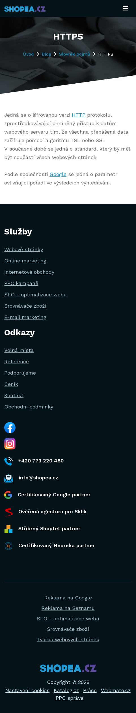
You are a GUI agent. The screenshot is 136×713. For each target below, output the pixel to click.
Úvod (28, 54)
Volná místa (19, 350)
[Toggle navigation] (125, 8)
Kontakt (13, 395)
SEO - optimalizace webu (35, 294)
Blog (46, 54)
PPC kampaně (21, 283)
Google (57, 174)
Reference (16, 361)
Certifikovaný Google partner (47, 495)
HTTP (78, 115)
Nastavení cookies (27, 690)
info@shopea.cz (31, 478)
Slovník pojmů (74, 54)
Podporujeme (20, 373)
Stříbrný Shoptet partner (42, 529)
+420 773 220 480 (34, 461)
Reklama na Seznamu (68, 608)
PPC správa (69, 698)
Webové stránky (23, 249)
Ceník (11, 384)
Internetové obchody (29, 272)
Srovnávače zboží (25, 306)
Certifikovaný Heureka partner (49, 546)
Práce (90, 690)
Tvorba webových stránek (68, 639)
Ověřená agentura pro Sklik (45, 512)
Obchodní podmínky (28, 407)
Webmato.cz (116, 690)
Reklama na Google (68, 598)
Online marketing (25, 261)
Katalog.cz (66, 690)
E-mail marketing (25, 317)
